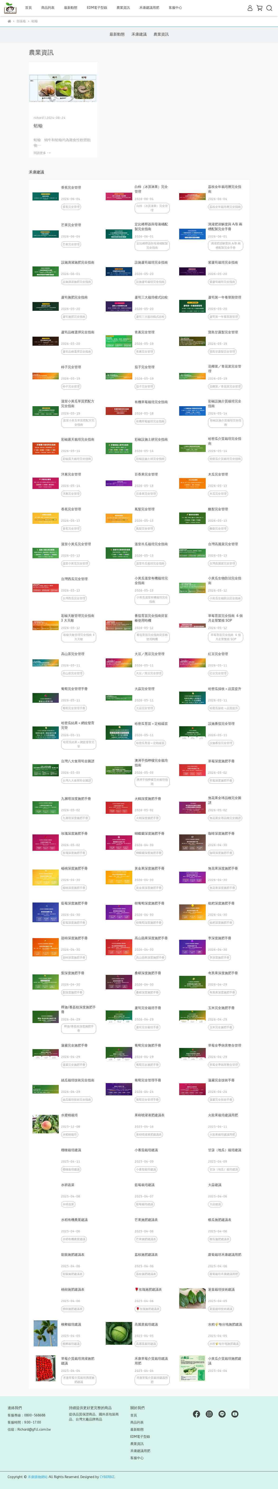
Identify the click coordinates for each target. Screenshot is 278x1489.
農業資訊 (123, 8)
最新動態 (70, 8)
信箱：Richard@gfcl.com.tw (29, 1430)
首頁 (28, 8)
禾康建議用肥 (149, 8)
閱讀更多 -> (42, 153)
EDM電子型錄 (97, 8)
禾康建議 (139, 34)
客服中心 (175, 8)
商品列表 (137, 1422)
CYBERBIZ (107, 1477)
